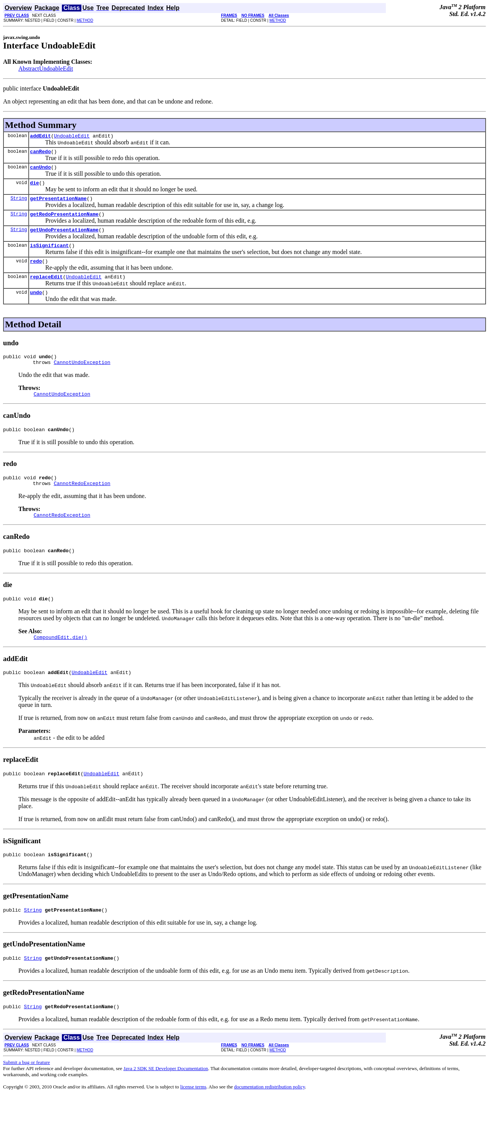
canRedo (40, 153)
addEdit (40, 136)
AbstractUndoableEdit (45, 68)
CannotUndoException (82, 377)
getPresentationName (58, 203)
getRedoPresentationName (64, 220)
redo (36, 271)
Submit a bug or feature (26, 1093)
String (18, 203)
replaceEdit (46, 288)
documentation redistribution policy (269, 1118)
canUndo (40, 170)
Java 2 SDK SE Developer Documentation (165, 1099)
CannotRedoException (82, 502)
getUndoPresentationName (64, 237)
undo (36, 304)
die (34, 187)
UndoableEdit (72, 136)
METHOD (85, 20)
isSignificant (49, 254)
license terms (193, 1118)
